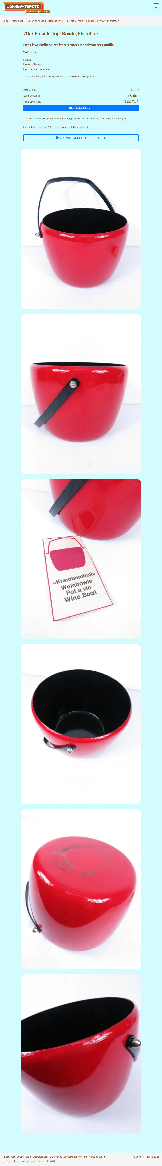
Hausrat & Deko (74, 20)
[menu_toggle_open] (156, 6)
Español (40, 1160)
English (30, 1160)
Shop (6, 20)
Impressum (9, 1156)
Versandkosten (37, 118)
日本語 (51, 1160)
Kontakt (82, 1156)
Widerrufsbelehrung (36, 1156)
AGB (20, 1156)
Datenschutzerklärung (63, 1156)
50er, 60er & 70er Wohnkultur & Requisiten (36, 20)
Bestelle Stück (81, 107)
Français (19, 1160)
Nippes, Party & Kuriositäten (102, 20)
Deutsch (7, 1160)
